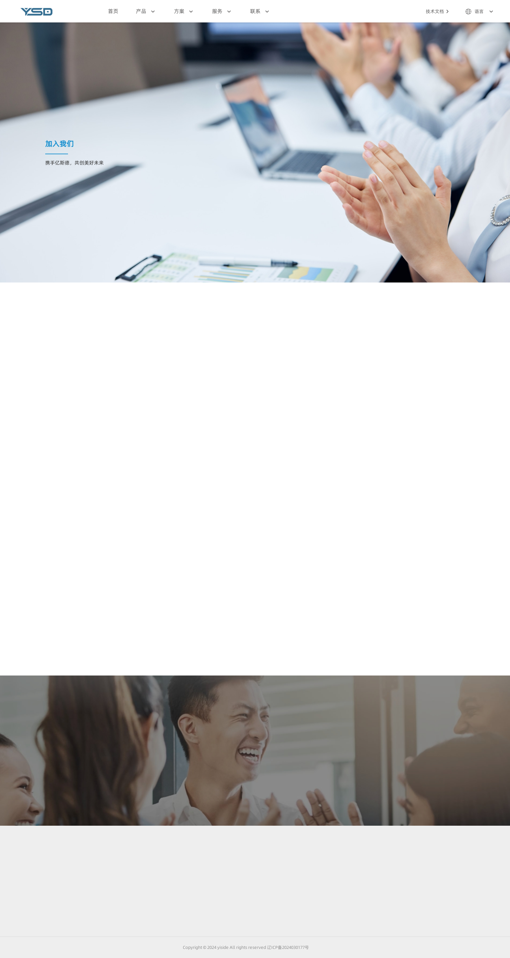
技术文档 (438, 11)
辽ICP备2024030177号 (288, 947)
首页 (113, 11)
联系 (260, 11)
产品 (146, 11)
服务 (222, 11)
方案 (184, 11)
